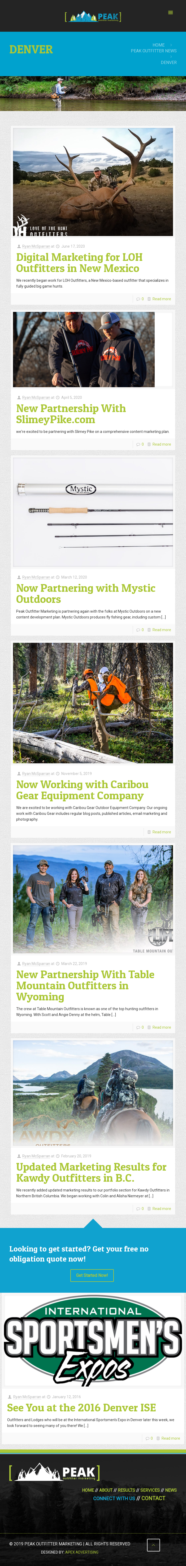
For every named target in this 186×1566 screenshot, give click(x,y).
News (171, 1490)
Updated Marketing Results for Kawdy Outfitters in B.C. (91, 1172)
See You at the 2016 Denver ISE (81, 1407)
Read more (162, 299)
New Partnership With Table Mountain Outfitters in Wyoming (85, 985)
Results (126, 1490)
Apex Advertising (81, 1552)
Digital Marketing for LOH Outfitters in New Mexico (79, 262)
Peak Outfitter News (154, 50)
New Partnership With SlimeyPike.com (71, 413)
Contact (153, 1498)
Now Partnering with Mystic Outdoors (85, 593)
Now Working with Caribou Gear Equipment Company (82, 789)
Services (150, 1490)
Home (159, 45)
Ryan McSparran (36, 246)
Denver (169, 62)
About (106, 1490)
